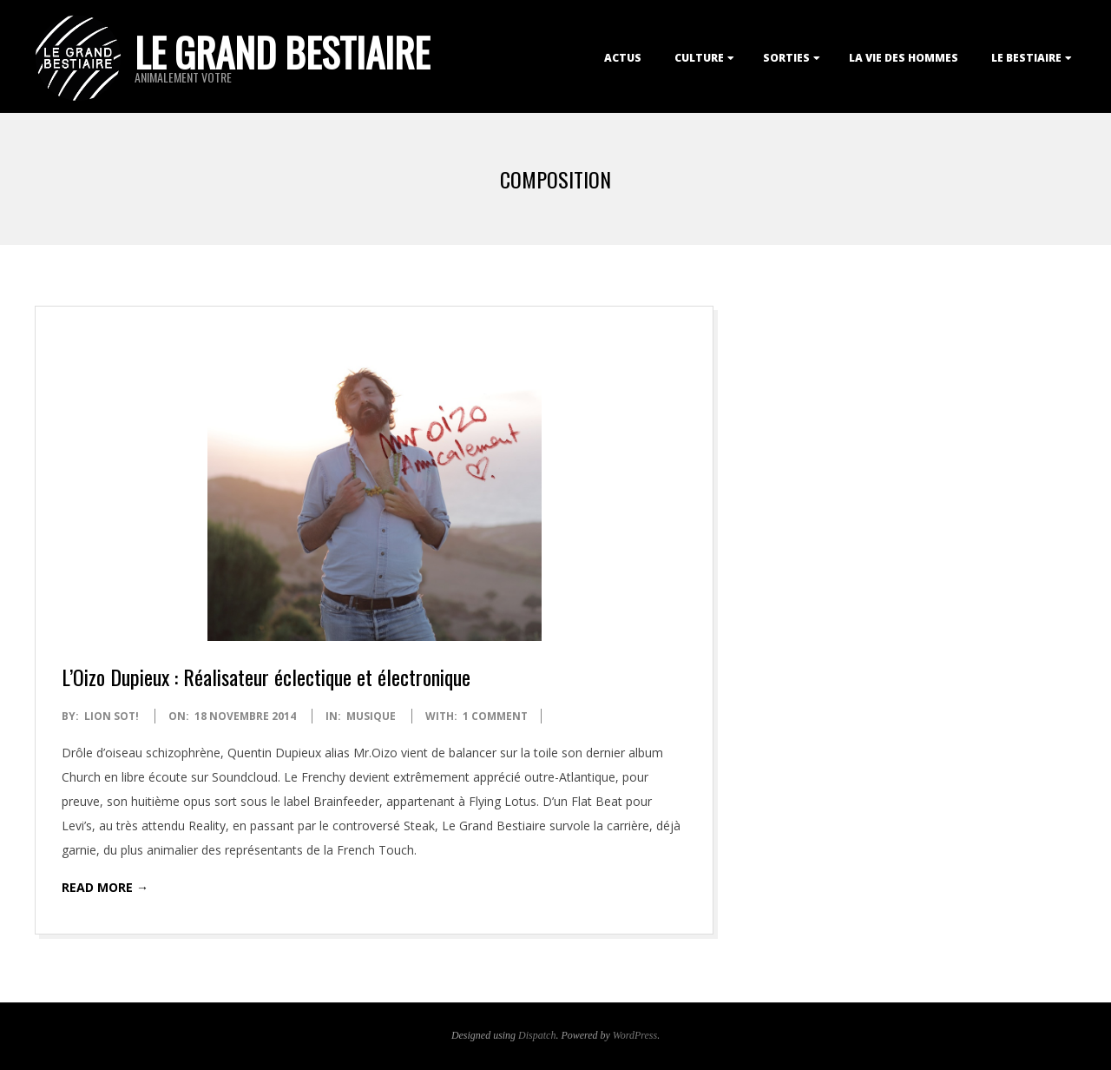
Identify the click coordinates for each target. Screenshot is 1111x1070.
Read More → (105, 887)
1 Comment (495, 716)
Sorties (786, 57)
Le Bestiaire (1026, 57)
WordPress (635, 1035)
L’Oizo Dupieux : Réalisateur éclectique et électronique (266, 676)
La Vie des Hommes (903, 57)
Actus (622, 57)
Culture (699, 57)
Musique (371, 716)
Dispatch (537, 1035)
